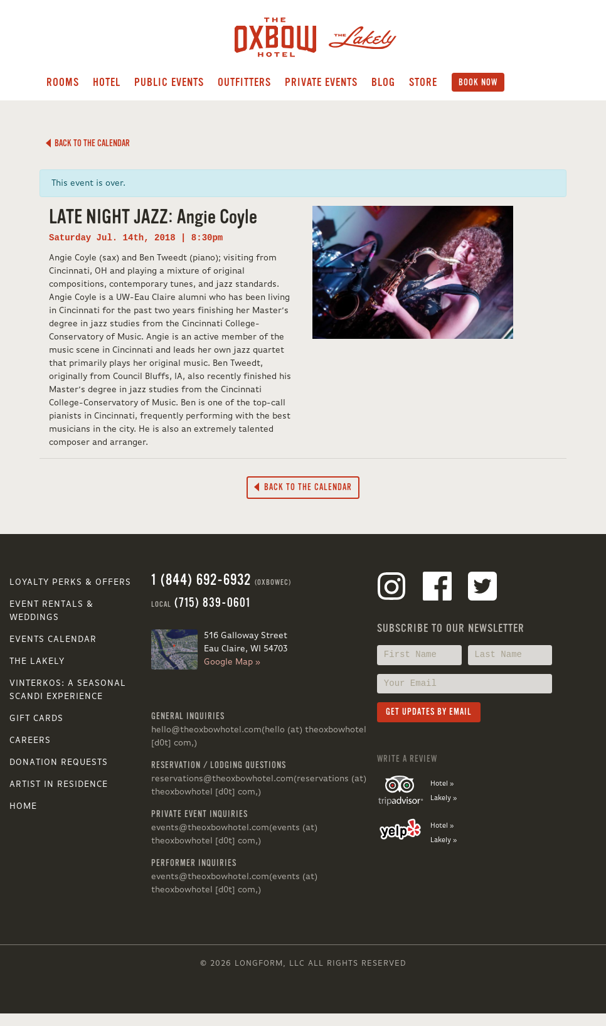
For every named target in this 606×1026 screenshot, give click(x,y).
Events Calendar (53, 639)
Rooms (62, 82)
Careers (30, 740)
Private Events (321, 82)
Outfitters (244, 82)
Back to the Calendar (88, 143)
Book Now (478, 82)
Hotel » (442, 784)
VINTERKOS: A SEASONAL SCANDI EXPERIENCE (67, 690)
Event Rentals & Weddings (51, 611)
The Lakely (37, 661)
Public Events (169, 82)
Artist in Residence (58, 784)
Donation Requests (58, 762)
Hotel (106, 82)
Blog (383, 82)
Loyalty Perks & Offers (70, 582)
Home (23, 806)
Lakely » (443, 798)
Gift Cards (36, 718)
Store (423, 82)
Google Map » (232, 662)
